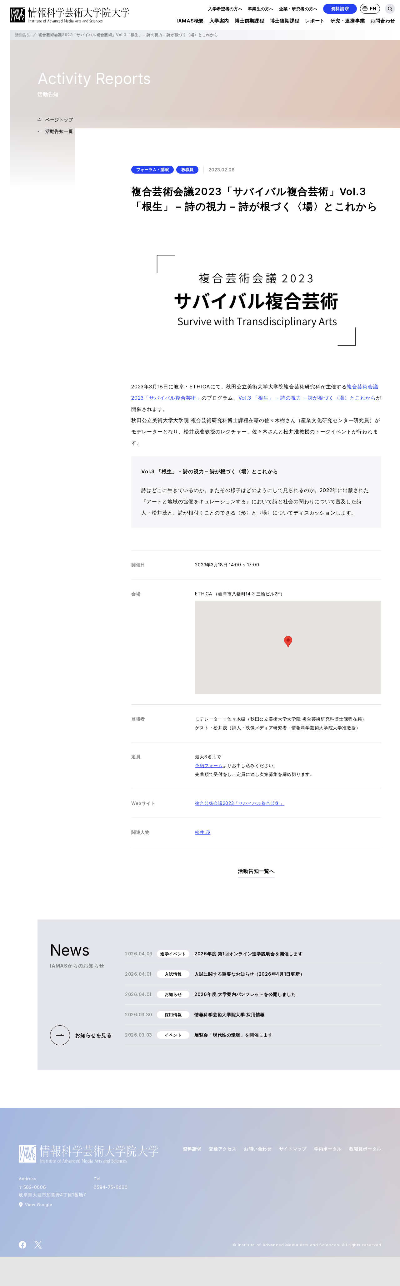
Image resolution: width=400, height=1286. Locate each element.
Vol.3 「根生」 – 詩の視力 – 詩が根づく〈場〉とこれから (307, 398)
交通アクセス (222, 1148)
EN (369, 8)
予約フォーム (208, 765)
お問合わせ (382, 22)
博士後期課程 (285, 22)
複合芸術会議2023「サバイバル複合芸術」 (239, 803)
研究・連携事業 (347, 22)
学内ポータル (328, 1148)
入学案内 (219, 22)
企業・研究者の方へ (298, 8)
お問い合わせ (257, 1148)
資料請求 (340, 8)
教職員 (187, 169)
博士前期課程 (249, 22)
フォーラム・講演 (152, 169)
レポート (315, 22)
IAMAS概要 (190, 22)
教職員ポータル (365, 1148)
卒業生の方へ (260, 8)
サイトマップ (293, 1148)
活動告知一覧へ (256, 871)
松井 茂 (202, 832)
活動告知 (23, 34)
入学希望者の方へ (225, 8)
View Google (38, 1204)
